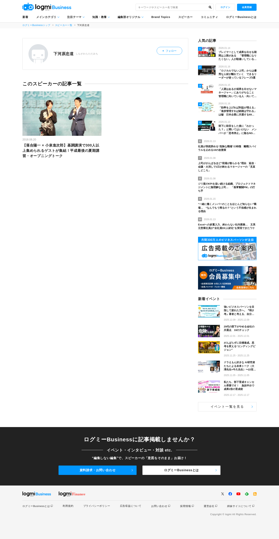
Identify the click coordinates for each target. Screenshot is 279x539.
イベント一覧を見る (227, 406)
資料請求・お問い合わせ (98, 470)
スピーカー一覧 (64, 25)
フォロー (172, 50)
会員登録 (247, 7)
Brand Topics (160, 17)
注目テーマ (74, 17)
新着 (25, 17)
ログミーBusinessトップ (36, 25)
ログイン (225, 7)
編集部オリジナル (129, 17)
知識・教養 (99, 17)
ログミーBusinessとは (241, 17)
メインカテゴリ (46, 17)
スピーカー (185, 17)
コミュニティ (209, 17)
